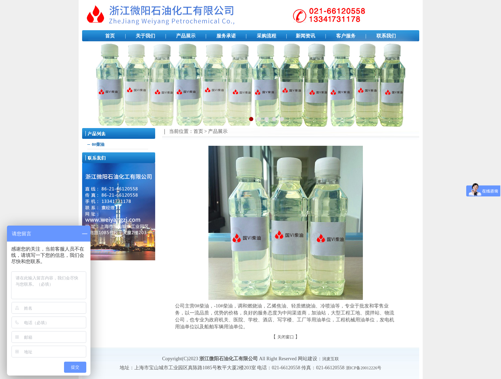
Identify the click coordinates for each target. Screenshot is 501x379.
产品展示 (186, 36)
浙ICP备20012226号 (364, 367)
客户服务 (346, 36)
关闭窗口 (285, 337)
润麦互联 (330, 358)
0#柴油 (98, 144)
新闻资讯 (305, 36)
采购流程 (266, 36)
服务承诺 (226, 36)
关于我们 (145, 36)
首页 (110, 36)
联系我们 (386, 36)
